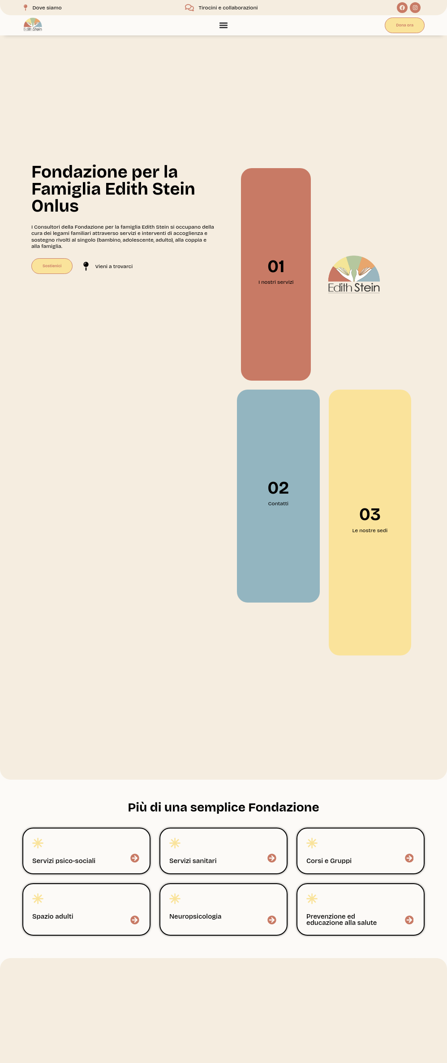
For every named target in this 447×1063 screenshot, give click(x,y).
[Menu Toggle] (223, 25)
